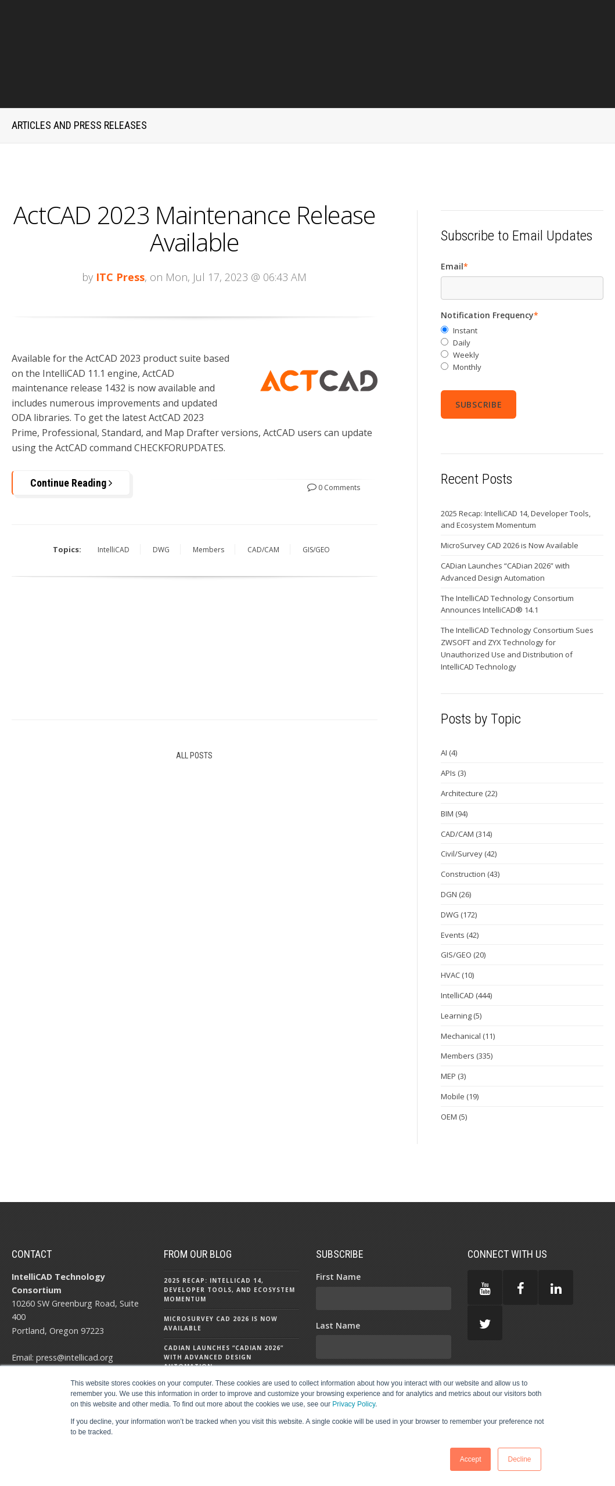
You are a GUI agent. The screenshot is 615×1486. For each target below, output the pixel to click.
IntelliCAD (114, 497)
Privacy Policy (353, 1404)
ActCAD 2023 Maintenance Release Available (194, 175)
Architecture (469, 740)
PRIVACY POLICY (500, 1316)
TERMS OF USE (496, 1354)
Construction (470, 821)
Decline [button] (519, 1459)
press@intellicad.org (74, 1303)
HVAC (457, 922)
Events (460, 881)
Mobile (460, 1043)
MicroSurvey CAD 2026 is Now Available (509, 492)
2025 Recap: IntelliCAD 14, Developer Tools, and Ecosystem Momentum (516, 466)
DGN (456, 841)
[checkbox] (522, 296)
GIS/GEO (316, 497)
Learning (461, 962)
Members (208, 497)
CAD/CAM (263, 497)
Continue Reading (71, 429)
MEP (453, 1023)
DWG (161, 497)
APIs (453, 720)
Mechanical (468, 982)
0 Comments (333, 434)
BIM (454, 760)
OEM (454, 1063)
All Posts (194, 701)
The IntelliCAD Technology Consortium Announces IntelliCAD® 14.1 (507, 550)
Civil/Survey (469, 801)
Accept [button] (470, 1459)
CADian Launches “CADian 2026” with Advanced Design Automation (505, 519)
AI (449, 700)
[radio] (522, 278)
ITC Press (120, 224)
